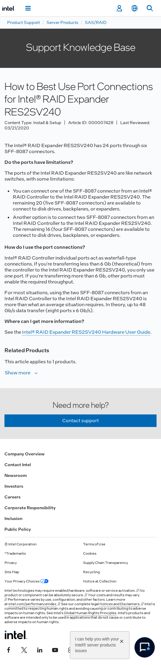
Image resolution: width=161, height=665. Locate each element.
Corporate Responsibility (30, 507)
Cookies (89, 553)
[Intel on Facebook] (8, 649)
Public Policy (17, 529)
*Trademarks (15, 553)
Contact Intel (17, 464)
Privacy (10, 562)
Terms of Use (94, 544)
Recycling (91, 572)
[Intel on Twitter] (24, 649)
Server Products (62, 22)
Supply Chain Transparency (105, 562)
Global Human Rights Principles (90, 613)
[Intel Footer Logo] (15, 634)
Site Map (11, 572)
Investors (13, 486)
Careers (12, 497)
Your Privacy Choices (26, 581)
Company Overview (24, 454)
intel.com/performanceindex (32, 604)
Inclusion (13, 518)
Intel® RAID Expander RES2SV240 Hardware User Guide (86, 332)
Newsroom (15, 475)
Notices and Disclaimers (119, 604)
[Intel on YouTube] (55, 649)
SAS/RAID (96, 22)
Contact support (80, 420)
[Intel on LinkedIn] (39, 649)
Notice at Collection (99, 581)
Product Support (23, 22)
